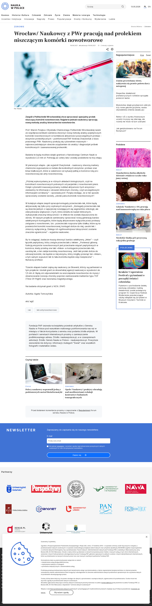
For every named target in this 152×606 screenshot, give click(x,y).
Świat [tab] (148, 55)
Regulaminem (84, 410)
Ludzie (112, 19)
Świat (119, 170)
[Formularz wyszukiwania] (105, 6)
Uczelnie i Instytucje (11, 19)
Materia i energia (81, 15)
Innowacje (29, 19)
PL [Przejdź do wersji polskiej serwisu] (145, 6)
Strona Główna (136, 26)
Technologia (99, 15)
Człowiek (36, 15)
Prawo (51, 19)
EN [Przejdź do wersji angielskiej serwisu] (149, 7)
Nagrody (41, 19)
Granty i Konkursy (83, 19)
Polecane (126, 247)
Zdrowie (48, 15)
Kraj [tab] (142, 55)
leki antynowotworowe (47, 310)
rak (29, 310)
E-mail (49, 436)
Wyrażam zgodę (61, 592)
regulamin (60, 446)
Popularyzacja (64, 19)
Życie (57, 15)
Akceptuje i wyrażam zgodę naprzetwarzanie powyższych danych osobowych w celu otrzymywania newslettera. (77, 447)
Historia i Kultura (20, 15)
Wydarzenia (100, 19)
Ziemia (66, 15)
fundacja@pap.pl (107, 583)
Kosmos (5, 15)
